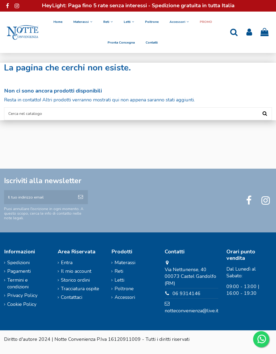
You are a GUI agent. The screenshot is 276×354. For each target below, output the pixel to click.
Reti (119, 277)
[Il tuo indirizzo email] (38, 201)
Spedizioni (18, 268)
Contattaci (71, 303)
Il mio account (76, 277)
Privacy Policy (22, 301)
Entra (67, 268)
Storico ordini (75, 285)
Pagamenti (19, 277)
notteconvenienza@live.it (191, 316)
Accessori (125, 303)
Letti (119, 285)
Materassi (125, 268)
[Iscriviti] (80, 201)
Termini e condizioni (18, 289)
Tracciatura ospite (80, 294)
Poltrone (124, 294)
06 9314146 (186, 299)
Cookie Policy (21, 310)
